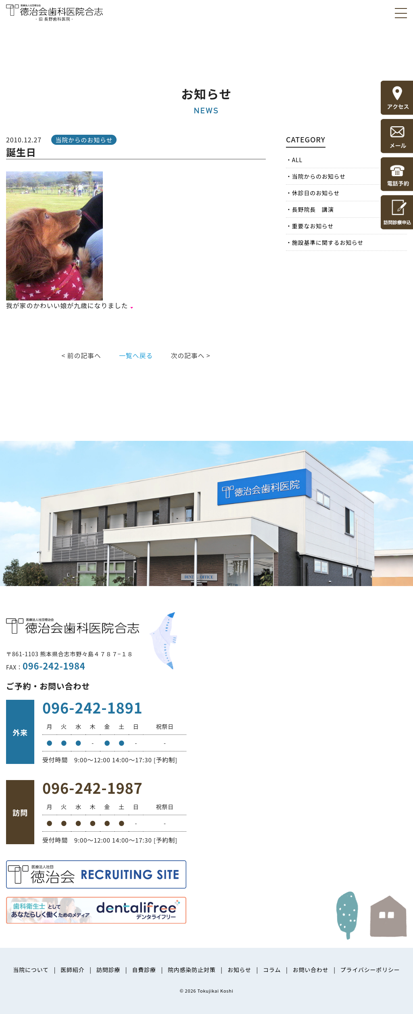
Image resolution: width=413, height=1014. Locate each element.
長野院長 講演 (313, 209)
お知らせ (239, 970)
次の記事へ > (190, 355)
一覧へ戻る (136, 355)
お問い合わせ (311, 970)
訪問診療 (108, 970)
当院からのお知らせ (319, 176)
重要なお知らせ (313, 226)
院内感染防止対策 (191, 970)
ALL (297, 160)
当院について (30, 970)
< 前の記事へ (81, 355)
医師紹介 (72, 970)
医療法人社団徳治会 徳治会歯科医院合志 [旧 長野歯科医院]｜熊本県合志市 (54, 11)
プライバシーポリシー (370, 970)
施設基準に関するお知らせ (327, 242)
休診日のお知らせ (316, 193)
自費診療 (144, 970)
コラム (272, 970)
